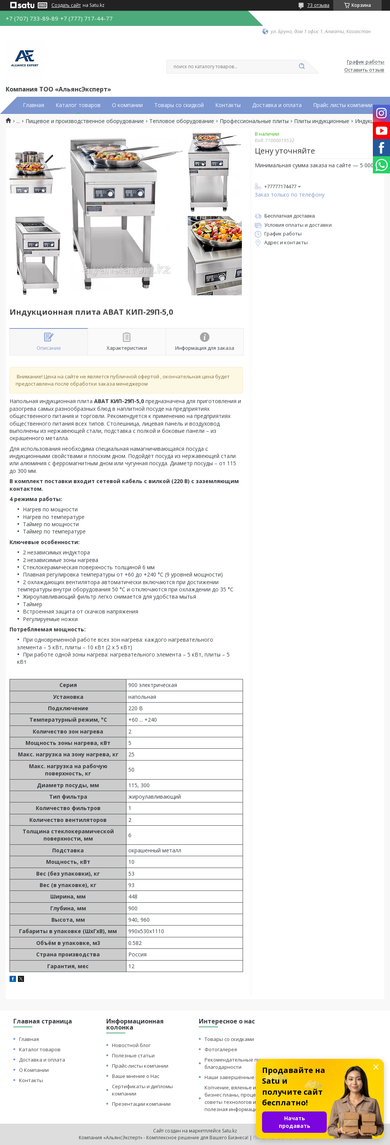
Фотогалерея (221, 1049)
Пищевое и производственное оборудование (85, 121)
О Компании (34, 1070)
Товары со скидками (229, 1039)
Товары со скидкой (179, 105)
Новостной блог (131, 1045)
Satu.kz (229, 1130)
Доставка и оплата (277, 105)
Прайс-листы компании (140, 1065)
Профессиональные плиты (254, 121)
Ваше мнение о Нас (135, 1076)
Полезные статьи (133, 1055)
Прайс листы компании (342, 105)
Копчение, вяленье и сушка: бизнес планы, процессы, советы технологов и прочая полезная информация (240, 1098)
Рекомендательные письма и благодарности (241, 1063)
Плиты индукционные (321, 121)
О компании (127, 105)
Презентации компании (141, 1103)
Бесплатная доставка (289, 216)
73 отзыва (318, 5)
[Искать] (301, 67)
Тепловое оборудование (181, 121)
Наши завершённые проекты (241, 1077)
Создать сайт (66, 5)
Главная (33, 105)
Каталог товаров (78, 105)
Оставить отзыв (364, 70)
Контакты (228, 105)
